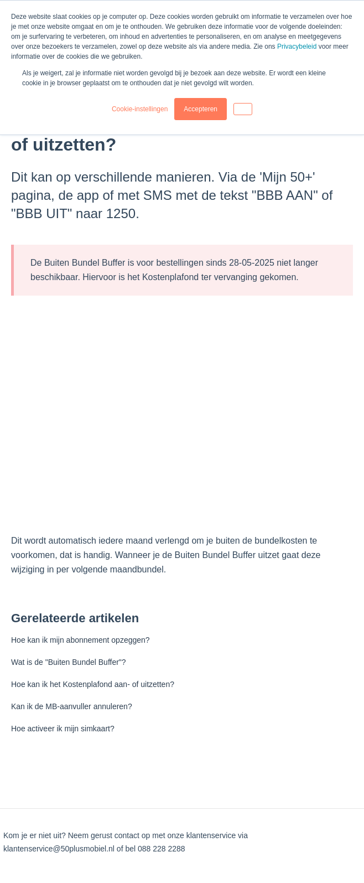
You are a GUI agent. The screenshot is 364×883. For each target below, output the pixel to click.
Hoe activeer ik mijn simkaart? (63, 728)
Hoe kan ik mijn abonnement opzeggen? (80, 640)
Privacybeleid (296, 46)
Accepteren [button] (200, 109)
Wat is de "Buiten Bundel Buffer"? (68, 662)
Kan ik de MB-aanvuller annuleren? (71, 706)
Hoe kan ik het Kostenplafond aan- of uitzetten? (92, 684)
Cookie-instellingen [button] (140, 109)
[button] (242, 109)
